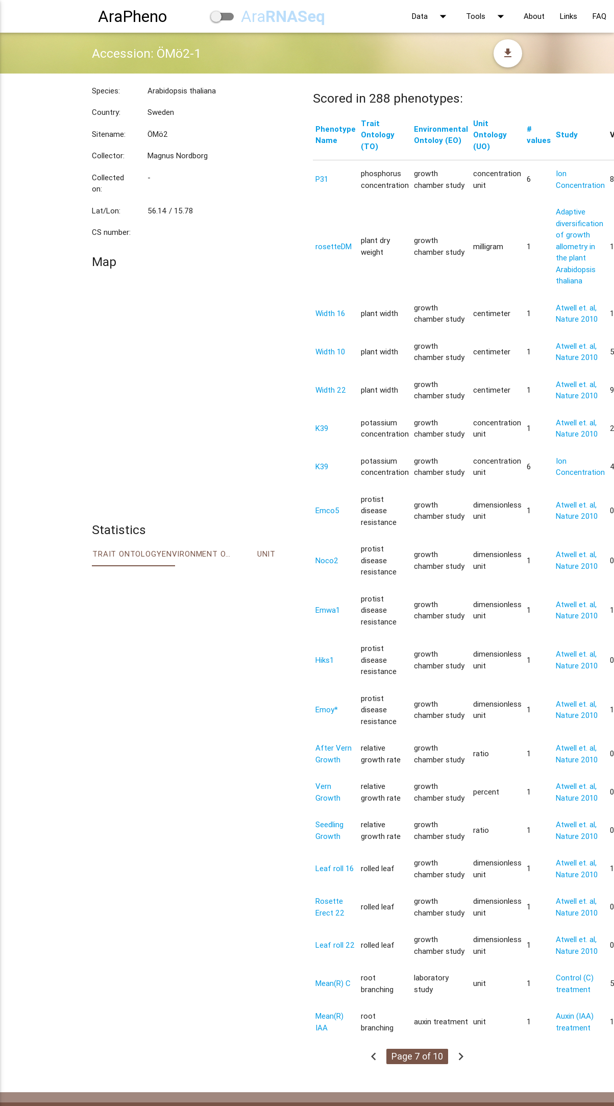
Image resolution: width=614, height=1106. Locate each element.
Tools (487, 16)
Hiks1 (324, 660)
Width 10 (330, 351)
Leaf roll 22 (335, 945)
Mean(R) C (333, 983)
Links (568, 16)
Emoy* (326, 709)
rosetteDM (333, 246)
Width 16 (330, 313)
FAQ (599, 16)
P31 (321, 179)
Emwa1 (327, 610)
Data (431, 16)
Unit (266, 554)
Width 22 (330, 390)
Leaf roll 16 (334, 868)
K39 (321, 428)
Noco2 (326, 560)
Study (567, 134)
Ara (283, 16)
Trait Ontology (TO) (378, 134)
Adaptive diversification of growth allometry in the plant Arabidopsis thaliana (579, 246)
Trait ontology (126, 554)
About (534, 16)
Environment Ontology (197, 554)
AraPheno (132, 16)
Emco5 (327, 510)
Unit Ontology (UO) (490, 134)
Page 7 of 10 (417, 1056)
